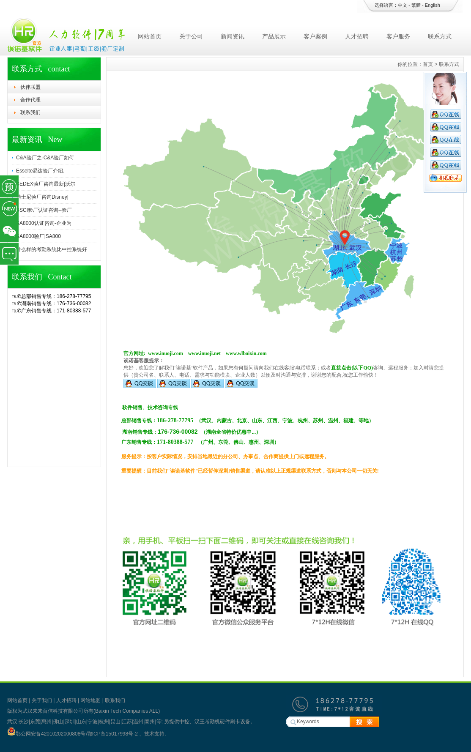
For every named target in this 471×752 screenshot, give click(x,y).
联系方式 (440, 36)
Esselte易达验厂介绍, (40, 171)
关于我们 (42, 700)
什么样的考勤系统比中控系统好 (51, 249)
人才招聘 (357, 36)
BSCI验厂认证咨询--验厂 (44, 210)
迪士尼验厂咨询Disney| (42, 197)
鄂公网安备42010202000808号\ (47, 734)
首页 (428, 64)
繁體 (416, 5)
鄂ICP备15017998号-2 (113, 734)
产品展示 (274, 36)
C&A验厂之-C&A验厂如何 (45, 158)
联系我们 (30, 112)
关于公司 (191, 36)
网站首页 (150, 36)
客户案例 (315, 36)
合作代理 (30, 100)
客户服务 (398, 36)
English (432, 5)
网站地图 (90, 700)
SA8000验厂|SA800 (38, 236)
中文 (402, 5)
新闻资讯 (232, 36)
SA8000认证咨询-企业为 (43, 223)
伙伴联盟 (30, 87)
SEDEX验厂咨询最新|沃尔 (45, 184)
